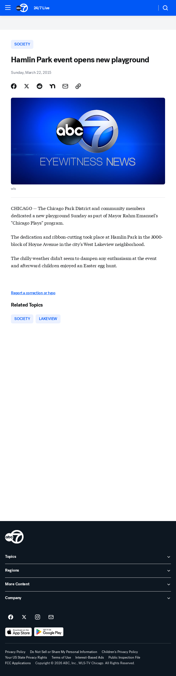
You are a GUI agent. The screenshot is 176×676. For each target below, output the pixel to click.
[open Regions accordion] (88, 570)
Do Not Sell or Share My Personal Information (63, 652)
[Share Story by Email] (65, 86)
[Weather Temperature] (148, 7)
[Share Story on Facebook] (13, 86)
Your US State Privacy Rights (26, 657)
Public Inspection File (124, 657)
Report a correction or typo (33, 293)
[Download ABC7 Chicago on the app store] (18, 631)
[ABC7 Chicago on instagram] (37, 617)
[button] (8, 7)
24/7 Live (42, 8)
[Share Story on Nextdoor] (52, 86)
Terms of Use (61, 657)
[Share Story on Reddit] (39, 86)
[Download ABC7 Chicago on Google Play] (49, 631)
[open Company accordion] (88, 598)
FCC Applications (18, 663)
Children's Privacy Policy (120, 652)
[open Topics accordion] (88, 557)
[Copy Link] (78, 86)
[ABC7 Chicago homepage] (22, 7)
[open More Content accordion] (88, 584)
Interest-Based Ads (89, 657)
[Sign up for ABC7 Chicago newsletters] (51, 617)
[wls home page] (14, 536)
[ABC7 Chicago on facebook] (10, 617)
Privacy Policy (15, 652)
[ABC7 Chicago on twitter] (24, 617)
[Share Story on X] (26, 86)
